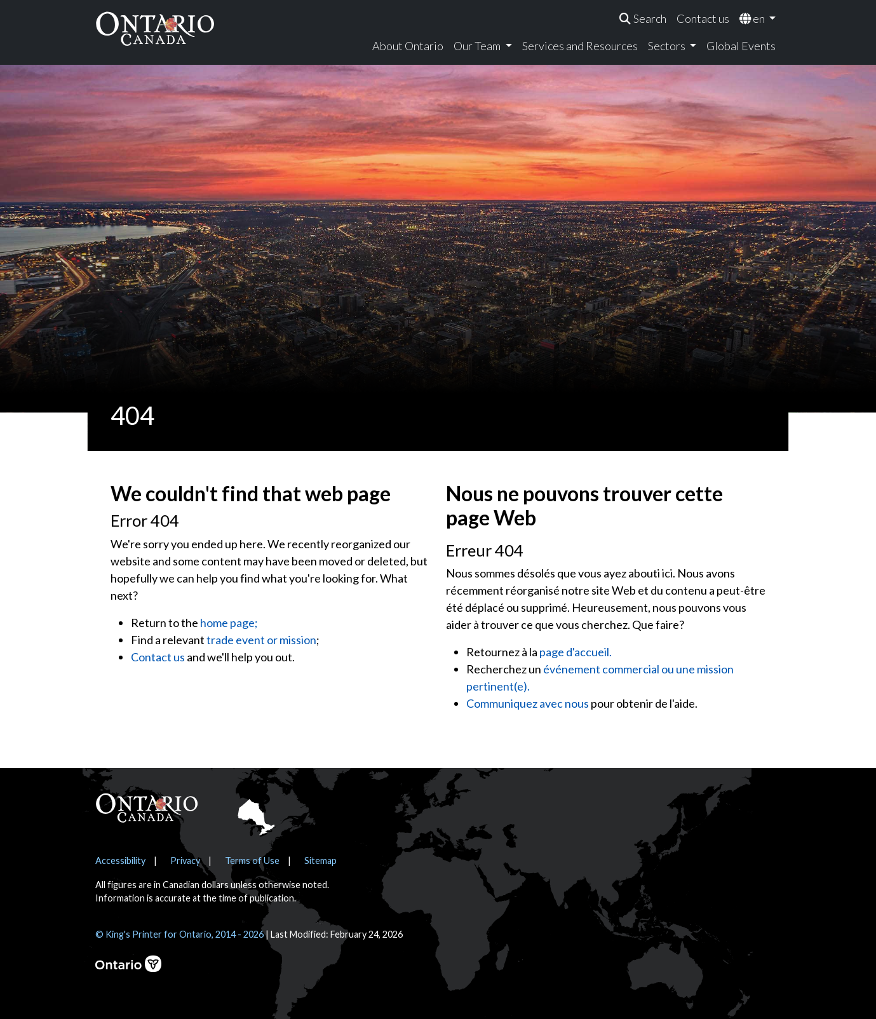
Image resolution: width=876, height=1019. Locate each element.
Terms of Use (252, 860)
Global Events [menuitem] (741, 46)
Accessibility (120, 860)
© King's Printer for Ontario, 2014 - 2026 (179, 934)
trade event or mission (261, 640)
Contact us (158, 657)
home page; (229, 623)
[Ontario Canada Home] (155, 28)
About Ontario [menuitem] (407, 46)
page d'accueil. (575, 652)
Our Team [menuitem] (478, 46)
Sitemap (320, 860)
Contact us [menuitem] (703, 18)
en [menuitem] (753, 18)
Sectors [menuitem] (667, 46)
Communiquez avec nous (527, 703)
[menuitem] (642, 18)
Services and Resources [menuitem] (580, 46)
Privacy (185, 860)
